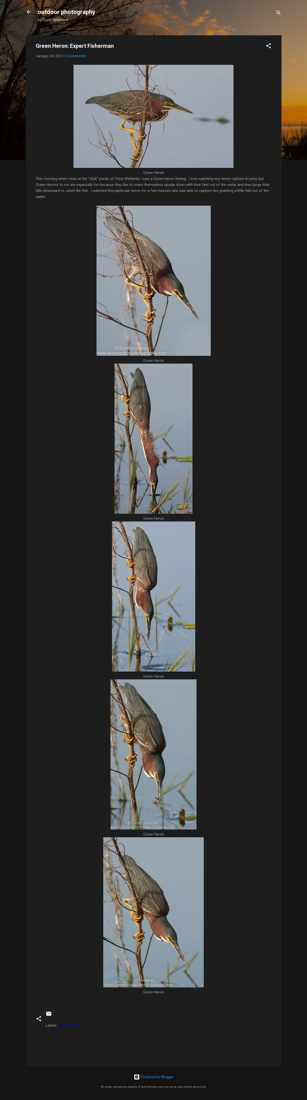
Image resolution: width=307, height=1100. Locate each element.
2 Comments (75, 56)
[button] (269, 47)
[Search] (279, 13)
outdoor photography (66, 12)
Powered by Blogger (154, 1077)
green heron (70, 1025)
